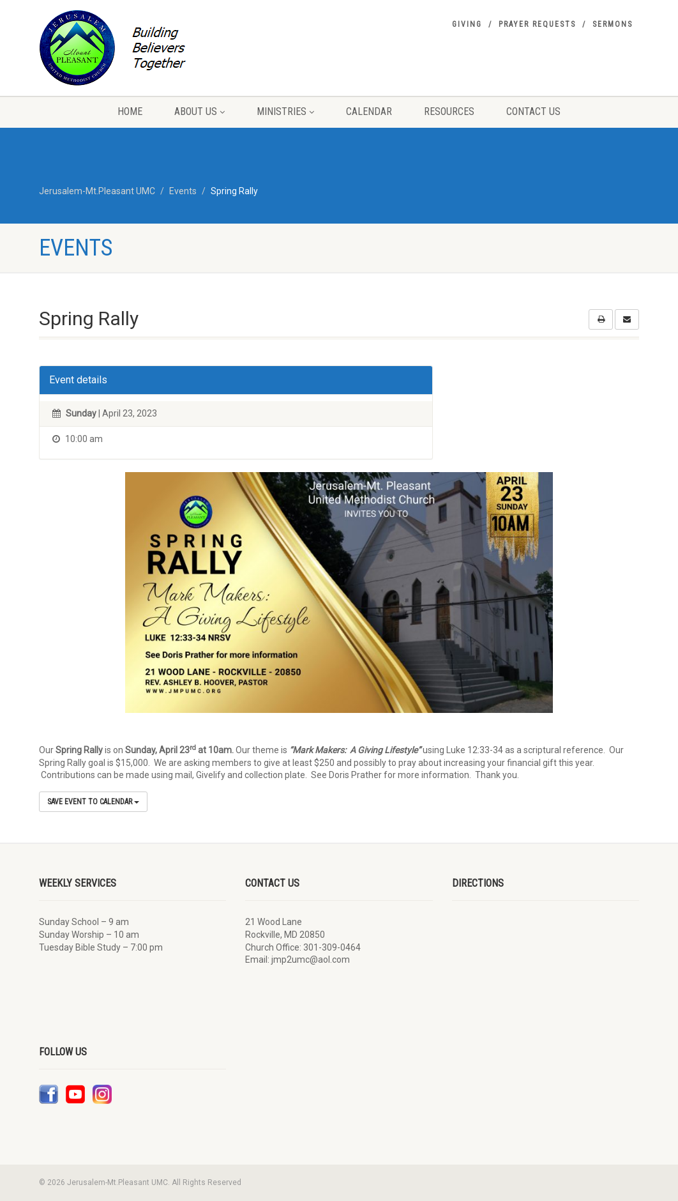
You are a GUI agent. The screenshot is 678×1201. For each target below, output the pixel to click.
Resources (449, 111)
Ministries (285, 111)
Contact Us (533, 111)
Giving (467, 24)
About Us (199, 111)
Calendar (369, 111)
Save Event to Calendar (93, 801)
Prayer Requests (537, 24)
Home (129, 111)
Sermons (612, 24)
